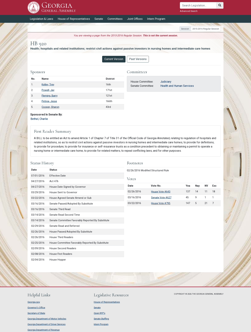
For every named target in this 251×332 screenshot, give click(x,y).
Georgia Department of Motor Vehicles (47, 318)
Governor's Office (36, 307)
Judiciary (165, 81)
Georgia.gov (34, 302)
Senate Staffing (101, 318)
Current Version (113, 59)
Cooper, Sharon (50, 107)
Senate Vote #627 (161, 197)
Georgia (58, 7)
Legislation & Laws (41, 19)
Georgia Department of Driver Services (47, 324)
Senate (98, 19)
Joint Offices (135, 19)
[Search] (198, 5)
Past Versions (138, 59)
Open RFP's (99, 313)
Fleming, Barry (50, 95)
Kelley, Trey (48, 84)
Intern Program (156, 19)
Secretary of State (36, 313)
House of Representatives (74, 19)
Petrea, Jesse (49, 101)
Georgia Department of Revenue (44, 330)
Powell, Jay (48, 90)
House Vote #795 (160, 203)
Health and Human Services (177, 85)
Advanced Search (188, 11)
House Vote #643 (160, 191)
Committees (115, 19)
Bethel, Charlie (39, 119)
